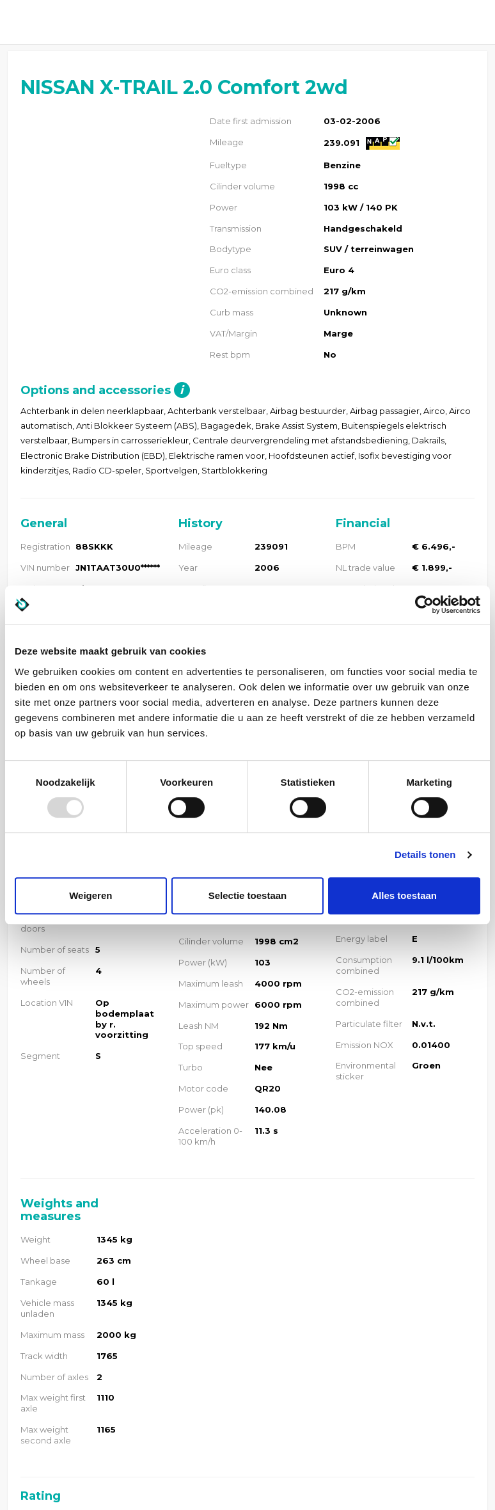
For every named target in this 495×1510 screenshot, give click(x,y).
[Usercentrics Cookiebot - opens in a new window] (424, 604)
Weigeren (90, 895)
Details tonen (425, 854)
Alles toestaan (404, 895)
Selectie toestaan (247, 895)
